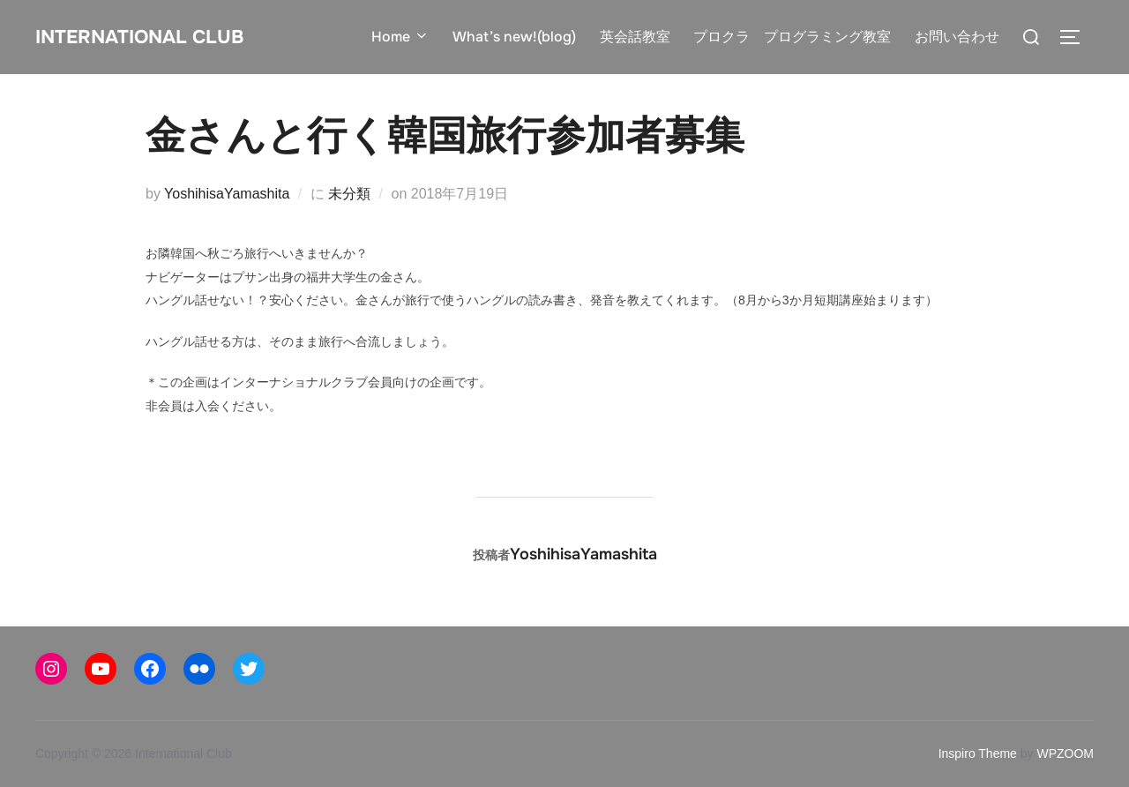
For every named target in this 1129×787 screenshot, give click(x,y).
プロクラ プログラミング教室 (792, 36)
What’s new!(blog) (515, 36)
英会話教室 (635, 36)
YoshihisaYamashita (226, 193)
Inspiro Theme (977, 753)
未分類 (349, 193)
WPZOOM (1065, 753)
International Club (157, 36)
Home (401, 36)
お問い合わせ (957, 36)
